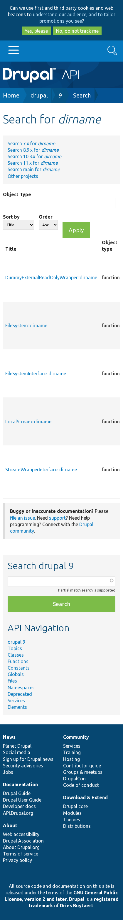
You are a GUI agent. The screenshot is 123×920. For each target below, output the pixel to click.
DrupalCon (74, 778)
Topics (15, 648)
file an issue (22, 518)
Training (72, 752)
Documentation (20, 784)
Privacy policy (17, 860)
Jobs (8, 772)
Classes (16, 655)
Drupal (76, 899)
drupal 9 (16, 642)
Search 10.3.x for (34, 156)
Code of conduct (81, 785)
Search (82, 95)
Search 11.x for (33, 163)
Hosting (71, 759)
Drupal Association (23, 840)
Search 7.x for (31, 143)
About (10, 825)
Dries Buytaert (76, 905)
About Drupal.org (21, 847)
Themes (71, 819)
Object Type (17, 194)
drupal (39, 95)
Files (12, 680)
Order (46, 216)
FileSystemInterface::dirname (35, 373)
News (9, 737)
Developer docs (19, 806)
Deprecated (20, 694)
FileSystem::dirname (26, 325)
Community (76, 737)
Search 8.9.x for (33, 150)
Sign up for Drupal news (28, 759)
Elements (17, 707)
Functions (18, 661)
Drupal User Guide (22, 799)
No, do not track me (77, 31)
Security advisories (23, 765)
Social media (16, 752)
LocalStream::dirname (28, 421)
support (57, 518)
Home (11, 95)
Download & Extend (85, 797)
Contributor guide (82, 765)
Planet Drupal (17, 746)
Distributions (77, 826)
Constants (19, 667)
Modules (72, 813)
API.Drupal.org (18, 813)
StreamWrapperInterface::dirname (41, 469)
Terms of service (20, 853)
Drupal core (75, 806)
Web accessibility (21, 834)
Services (16, 700)
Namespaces (21, 687)
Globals (16, 674)
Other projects (23, 176)
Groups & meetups (82, 772)
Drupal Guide (17, 793)
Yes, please (36, 31)
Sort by (11, 216)
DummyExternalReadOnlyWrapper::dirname (51, 277)
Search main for (34, 169)
